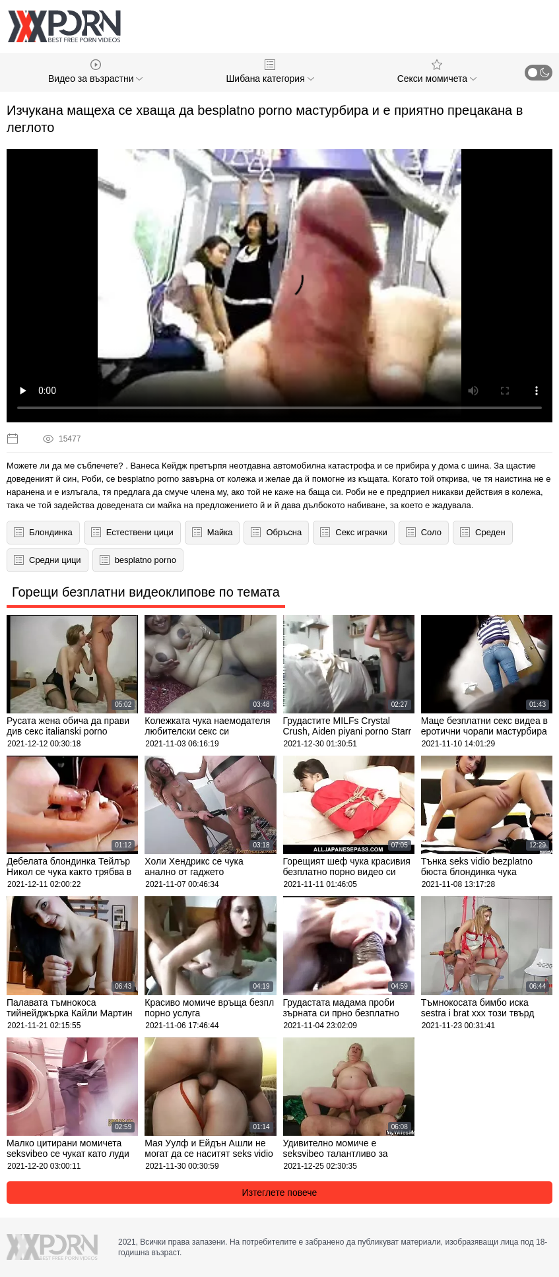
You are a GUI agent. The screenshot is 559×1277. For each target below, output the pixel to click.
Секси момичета (437, 71)
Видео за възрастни (95, 71)
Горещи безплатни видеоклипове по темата (146, 592)
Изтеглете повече (279, 1192)
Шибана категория (270, 71)
